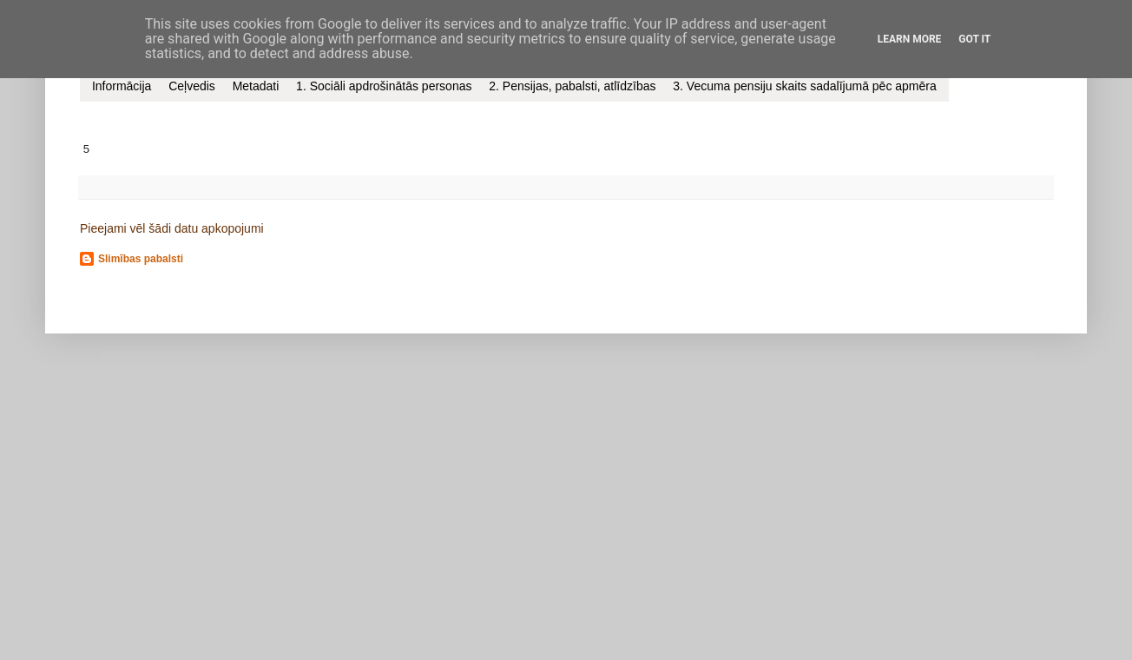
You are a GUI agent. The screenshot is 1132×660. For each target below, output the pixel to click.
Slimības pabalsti (140, 259)
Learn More (910, 39)
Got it (974, 39)
